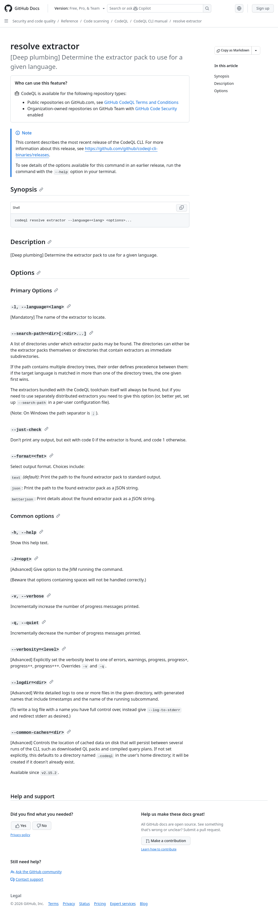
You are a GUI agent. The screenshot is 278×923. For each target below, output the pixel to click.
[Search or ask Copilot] (159, 8)
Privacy (69, 903)
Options (25, 272)
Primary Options (34, 290)
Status (84, 903)
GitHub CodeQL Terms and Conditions (141, 102)
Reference (69, 21)
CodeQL (121, 21)
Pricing (100, 903)
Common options (35, 515)
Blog (144, 903)
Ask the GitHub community (36, 871)
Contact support (26, 879)
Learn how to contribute (159, 849)
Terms (53, 903)
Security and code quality (34, 21)
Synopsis (26, 189)
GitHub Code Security (156, 108)
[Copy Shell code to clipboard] (181, 207)
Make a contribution (166, 840)
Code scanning (96, 21)
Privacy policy (20, 835)
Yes (20, 825)
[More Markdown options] (255, 50)
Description (31, 241)
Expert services (123, 903)
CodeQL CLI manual (151, 21)
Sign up (262, 8)
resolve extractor (187, 21)
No (42, 825)
